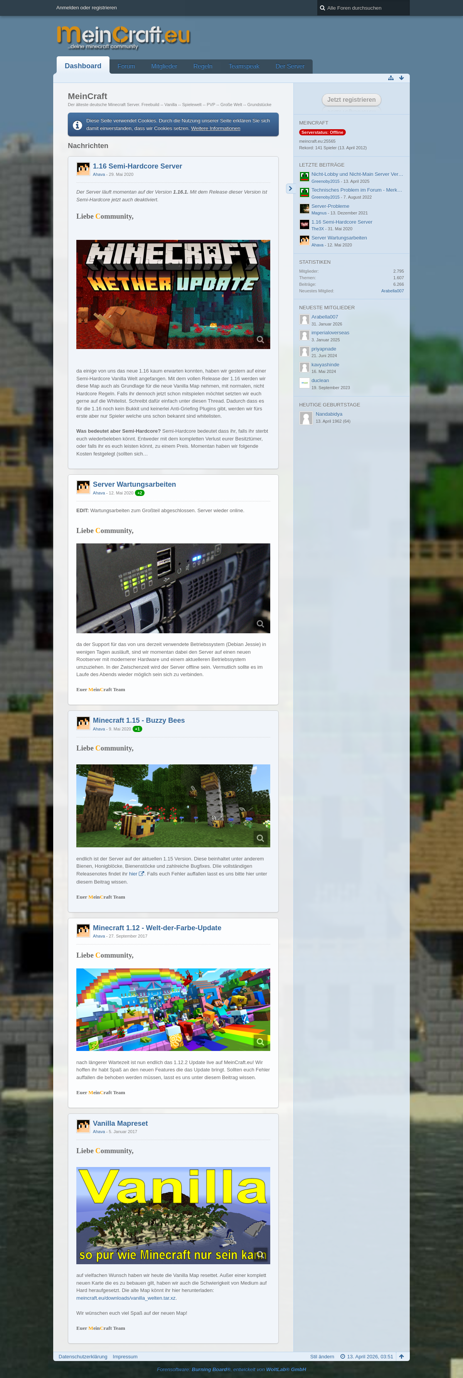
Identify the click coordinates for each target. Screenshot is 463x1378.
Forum (126, 66)
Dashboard (83, 66)
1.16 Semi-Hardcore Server (137, 166)
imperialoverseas (330, 333)
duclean (320, 380)
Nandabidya (329, 414)
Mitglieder (164, 66)
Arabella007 (392, 290)
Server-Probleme (330, 206)
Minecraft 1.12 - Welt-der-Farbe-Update (157, 928)
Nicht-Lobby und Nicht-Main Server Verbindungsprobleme (375, 174)
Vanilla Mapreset (120, 1123)
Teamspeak (244, 66)
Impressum (125, 1356)
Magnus (319, 213)
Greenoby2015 (325, 181)
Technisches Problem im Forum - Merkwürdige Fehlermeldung (380, 190)
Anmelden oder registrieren (86, 7)
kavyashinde (325, 365)
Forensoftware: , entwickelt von (231, 1369)
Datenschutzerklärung (83, 1356)
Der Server (290, 66)
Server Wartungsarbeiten (134, 484)
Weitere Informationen (216, 128)
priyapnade (323, 349)
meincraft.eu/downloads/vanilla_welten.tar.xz (125, 1298)
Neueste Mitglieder (327, 307)
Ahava (99, 174)
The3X (317, 228)
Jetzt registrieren (351, 99)
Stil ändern (322, 1356)
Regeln (203, 66)
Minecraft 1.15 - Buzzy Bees (139, 720)
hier (133, 874)
